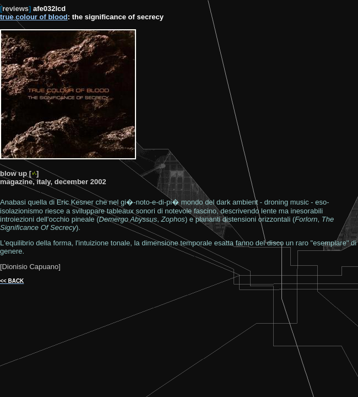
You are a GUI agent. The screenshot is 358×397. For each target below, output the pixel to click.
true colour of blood (34, 17)
